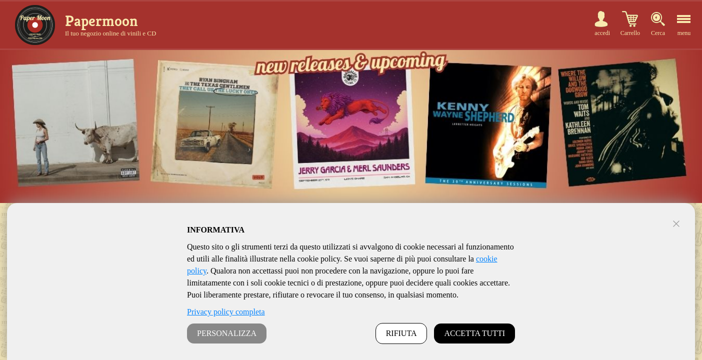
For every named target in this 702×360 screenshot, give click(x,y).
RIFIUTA (401, 333)
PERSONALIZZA (226, 333)
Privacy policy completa (226, 312)
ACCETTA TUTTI (474, 333)
